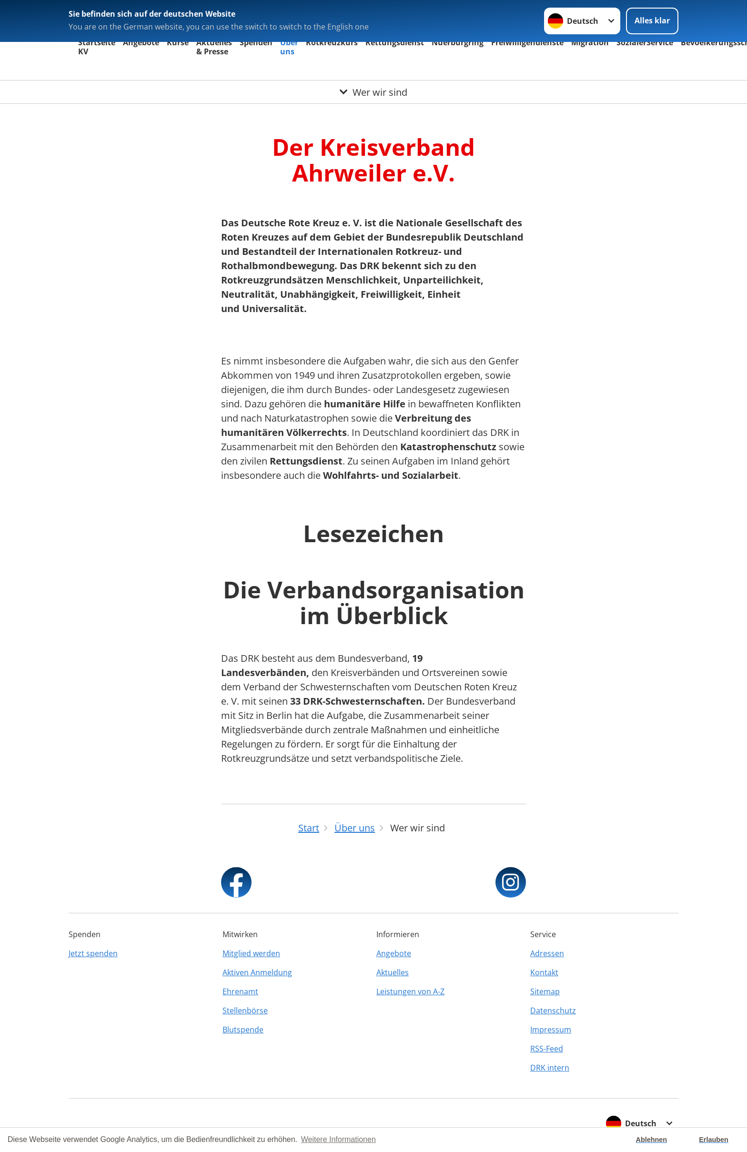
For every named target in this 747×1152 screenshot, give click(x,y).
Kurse (178, 42)
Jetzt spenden (93, 953)
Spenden (256, 42)
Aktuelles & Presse (214, 47)
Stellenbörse (245, 1010)
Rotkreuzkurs (332, 42)
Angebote (141, 42)
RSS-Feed (546, 1048)
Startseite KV (96, 47)
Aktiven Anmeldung (257, 972)
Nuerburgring (458, 42)
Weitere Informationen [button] (338, 1139)
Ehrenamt (240, 991)
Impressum (550, 1029)
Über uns (289, 47)
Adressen (547, 953)
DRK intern (549, 1067)
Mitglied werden (251, 953)
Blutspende (242, 1029)
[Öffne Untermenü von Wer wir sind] (373, 92)
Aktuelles (392, 972)
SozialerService (644, 42)
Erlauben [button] (713, 1139)
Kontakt (544, 972)
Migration (590, 42)
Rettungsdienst (394, 42)
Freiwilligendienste (527, 42)
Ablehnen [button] (651, 1139)
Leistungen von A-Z (410, 991)
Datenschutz (553, 1010)
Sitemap (545, 991)
